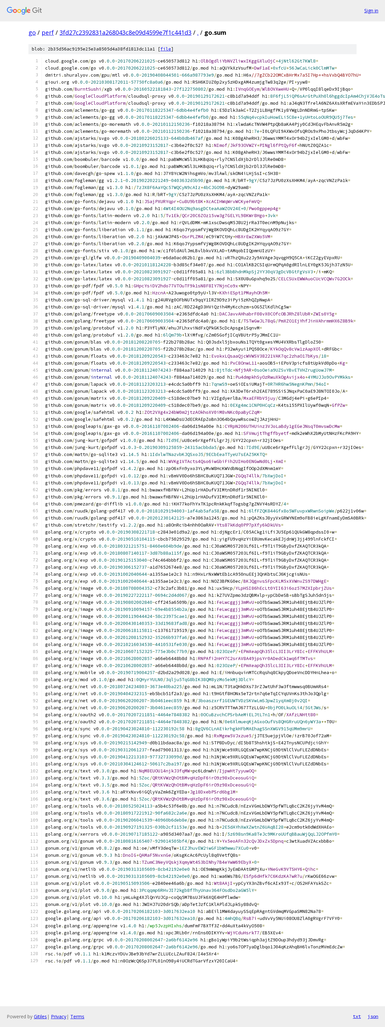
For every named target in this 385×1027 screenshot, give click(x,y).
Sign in (371, 10)
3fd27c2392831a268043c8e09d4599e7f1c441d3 (125, 32)
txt (357, 1016)
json (373, 1016)
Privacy (58, 1016)
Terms (77, 1016)
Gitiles (40, 1016)
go (32, 32)
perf (48, 32)
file (165, 49)
